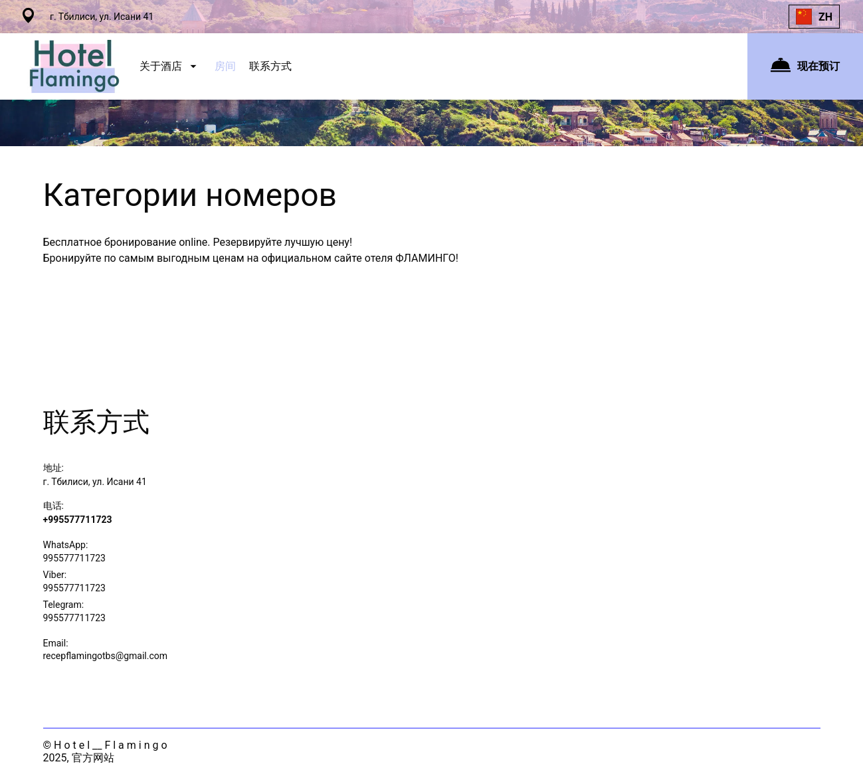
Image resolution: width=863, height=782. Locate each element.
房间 (225, 66)
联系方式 (270, 66)
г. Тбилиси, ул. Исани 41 (95, 481)
